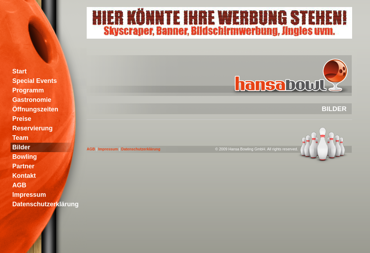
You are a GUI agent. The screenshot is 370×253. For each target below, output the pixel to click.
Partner (23, 166)
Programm (28, 90)
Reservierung (32, 128)
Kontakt (24, 175)
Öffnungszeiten (35, 109)
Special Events (34, 80)
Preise (21, 118)
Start (19, 71)
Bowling (24, 156)
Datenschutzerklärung (140, 149)
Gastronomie (31, 99)
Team (20, 137)
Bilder (21, 147)
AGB (91, 149)
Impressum (108, 149)
